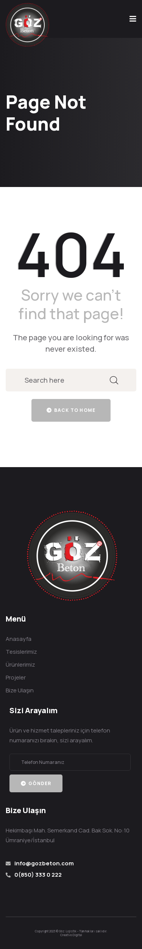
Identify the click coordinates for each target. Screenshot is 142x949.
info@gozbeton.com (44, 863)
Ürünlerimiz (20, 665)
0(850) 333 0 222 (38, 875)
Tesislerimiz (21, 652)
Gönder (36, 783)
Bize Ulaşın (20, 690)
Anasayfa (18, 639)
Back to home (71, 410)
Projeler (16, 677)
